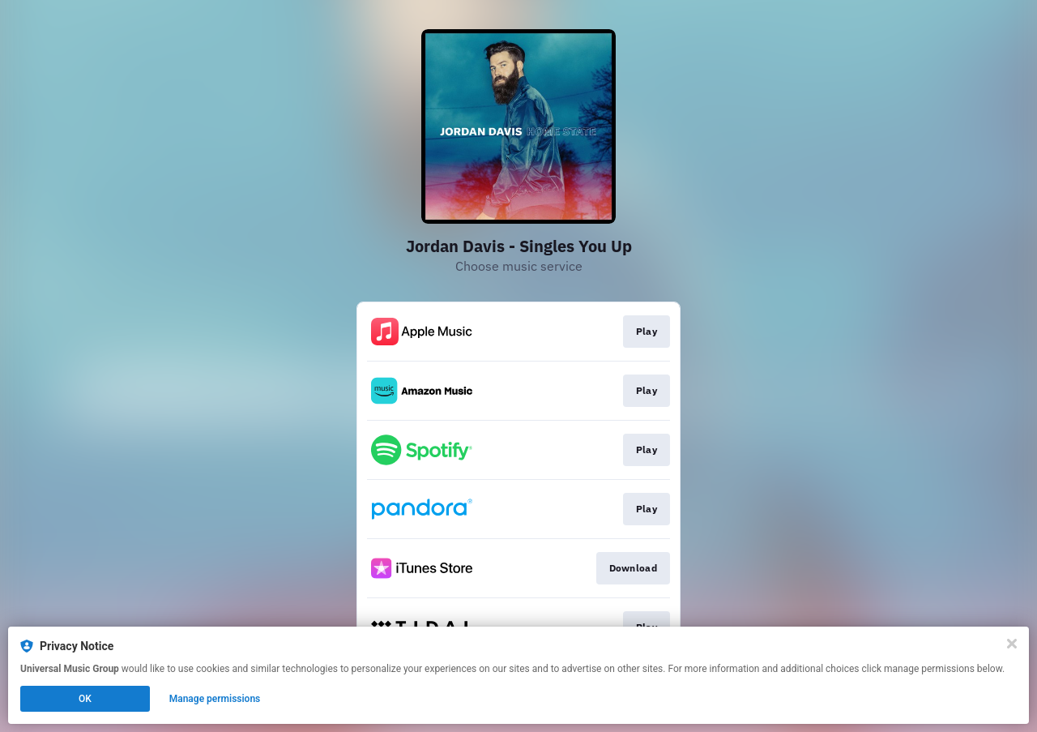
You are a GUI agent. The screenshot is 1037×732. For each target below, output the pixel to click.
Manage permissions (215, 698)
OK (85, 698)
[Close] (1012, 644)
